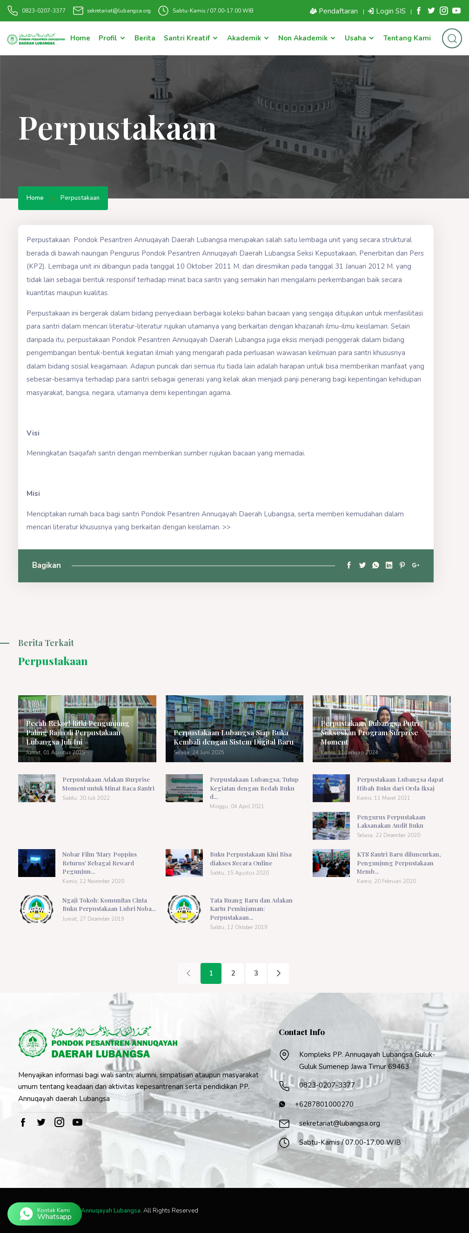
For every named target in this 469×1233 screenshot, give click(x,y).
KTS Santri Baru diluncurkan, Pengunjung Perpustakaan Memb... (399, 863)
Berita (144, 38)
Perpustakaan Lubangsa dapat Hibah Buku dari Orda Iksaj (400, 784)
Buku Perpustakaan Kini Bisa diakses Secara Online (251, 859)
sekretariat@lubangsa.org (119, 10)
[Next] (278, 973)
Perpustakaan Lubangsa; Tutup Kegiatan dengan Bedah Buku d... (254, 788)
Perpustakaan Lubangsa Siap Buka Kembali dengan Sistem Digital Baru (231, 738)
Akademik (248, 38)
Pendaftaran (334, 11)
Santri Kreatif (191, 38)
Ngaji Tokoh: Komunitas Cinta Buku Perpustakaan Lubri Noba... (109, 904)
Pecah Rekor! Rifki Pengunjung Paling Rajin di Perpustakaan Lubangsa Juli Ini (86, 733)
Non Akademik (307, 38)
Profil (112, 38)
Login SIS (386, 11)
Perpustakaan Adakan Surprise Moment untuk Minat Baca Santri (108, 784)
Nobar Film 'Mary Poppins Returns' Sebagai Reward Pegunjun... (99, 863)
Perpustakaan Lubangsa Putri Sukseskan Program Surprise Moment (381, 738)
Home (80, 38)
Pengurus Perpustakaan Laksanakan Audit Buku (391, 821)
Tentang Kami (407, 38)
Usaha (360, 38)
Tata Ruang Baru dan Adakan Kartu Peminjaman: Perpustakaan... (251, 908)
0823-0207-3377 (44, 10)
